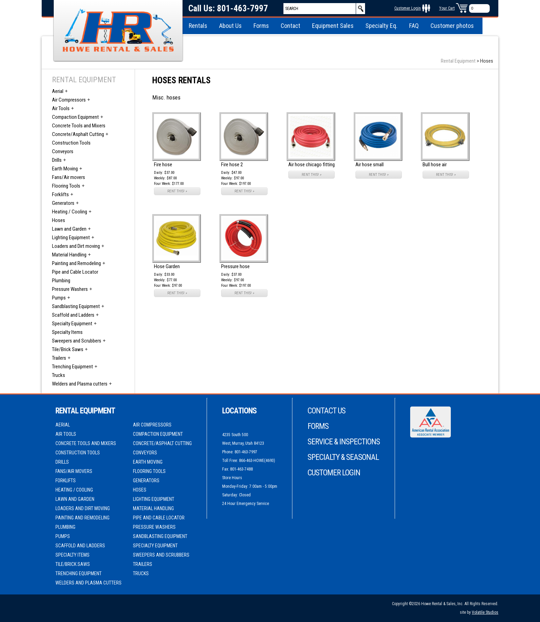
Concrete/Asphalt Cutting (78, 134)
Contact (290, 25)
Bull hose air (435, 164)
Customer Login (407, 8)
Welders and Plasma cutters (79, 384)
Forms (261, 25)
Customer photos (452, 25)
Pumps (59, 298)
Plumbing (61, 280)
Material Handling (69, 255)
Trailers (59, 358)
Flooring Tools (66, 186)
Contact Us (326, 410)
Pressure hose (235, 266)
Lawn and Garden (69, 229)
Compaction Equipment (75, 117)
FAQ (414, 25)
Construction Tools (71, 143)
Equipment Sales (333, 25)
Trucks (58, 375)
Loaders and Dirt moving (76, 246)
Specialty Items (67, 332)
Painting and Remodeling (76, 263)
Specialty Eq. (381, 25)
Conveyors (62, 151)
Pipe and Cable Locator (75, 272)
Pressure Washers (70, 289)
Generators (63, 203)
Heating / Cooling (69, 212)
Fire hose (163, 164)
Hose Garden (167, 266)
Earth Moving (65, 169)
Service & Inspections (344, 441)
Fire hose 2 (232, 164)
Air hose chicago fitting (311, 164)
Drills (57, 160)
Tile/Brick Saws (67, 349)
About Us (230, 25)
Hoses (58, 220)
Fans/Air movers (68, 177)
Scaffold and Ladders (73, 315)
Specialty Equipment (72, 323)
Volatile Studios (485, 612)
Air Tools (61, 108)
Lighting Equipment (71, 237)
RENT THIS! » (177, 191)
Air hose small (369, 164)
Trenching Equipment (72, 366)
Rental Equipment (458, 61)
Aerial (57, 91)
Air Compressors (69, 100)
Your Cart (447, 8)
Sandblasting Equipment (76, 306)
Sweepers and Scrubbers (76, 341)
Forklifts (60, 194)
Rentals (198, 25)
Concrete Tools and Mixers (78, 126)
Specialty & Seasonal (343, 457)
